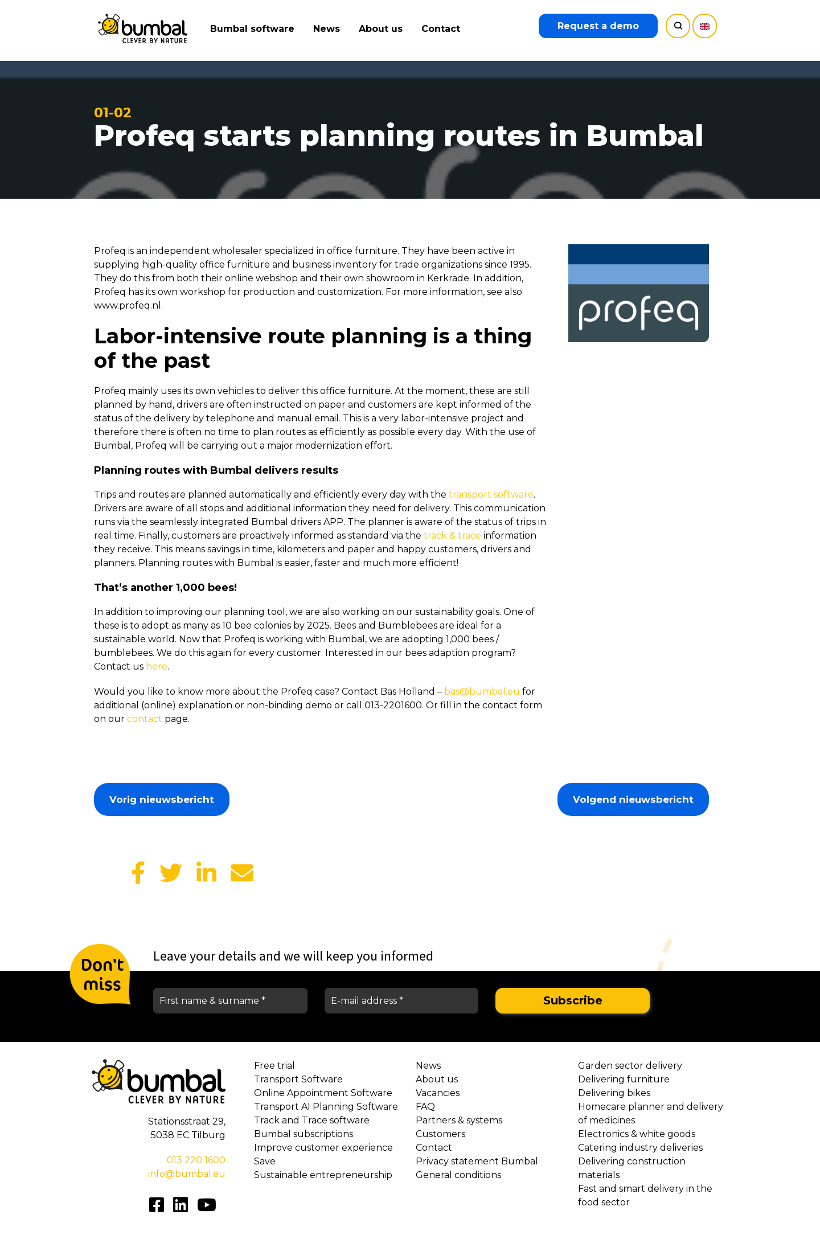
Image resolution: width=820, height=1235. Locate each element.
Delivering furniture (624, 1079)
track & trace (452, 535)
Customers (440, 1134)
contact (144, 718)
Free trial (274, 1065)
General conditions (458, 1175)
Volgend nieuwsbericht (633, 799)
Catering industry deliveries (640, 1147)
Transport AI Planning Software (326, 1106)
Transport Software (298, 1079)
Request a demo (598, 25)
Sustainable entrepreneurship (323, 1175)
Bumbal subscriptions (303, 1134)
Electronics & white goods (636, 1134)
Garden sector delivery (630, 1065)
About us (383, 28)
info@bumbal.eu (187, 1173)
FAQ (425, 1106)
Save (265, 1161)
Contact (443, 28)
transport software (491, 494)
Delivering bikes (614, 1093)
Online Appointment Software (323, 1093)
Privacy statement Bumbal (477, 1161)
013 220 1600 (196, 1160)
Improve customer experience (323, 1147)
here (156, 666)
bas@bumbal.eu (482, 691)
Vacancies (438, 1093)
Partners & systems (459, 1120)
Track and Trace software (312, 1120)
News (328, 28)
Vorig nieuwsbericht (161, 799)
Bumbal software (254, 28)
